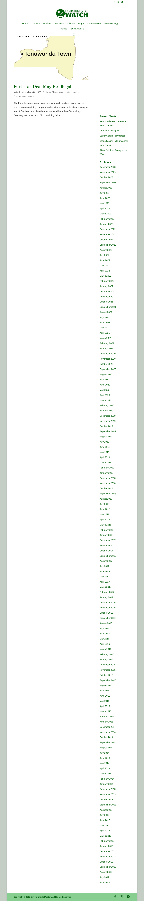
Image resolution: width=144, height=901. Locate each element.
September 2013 (108, 805)
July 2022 (104, 255)
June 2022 (105, 260)
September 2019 (108, 431)
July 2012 (104, 877)
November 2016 (108, 607)
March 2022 (105, 276)
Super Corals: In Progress (112, 136)
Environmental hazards (24, 96)
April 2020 (105, 395)
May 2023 (104, 203)
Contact (36, 24)
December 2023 (108, 167)
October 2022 (106, 239)
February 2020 (107, 405)
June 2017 (105, 571)
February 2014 (107, 779)
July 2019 (104, 442)
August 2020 (106, 374)
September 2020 (108, 369)
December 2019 (108, 416)
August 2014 (106, 747)
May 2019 (104, 452)
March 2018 (105, 525)
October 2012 (106, 862)
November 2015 (108, 670)
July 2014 (104, 753)
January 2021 (106, 348)
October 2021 (106, 302)
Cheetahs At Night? (109, 130)
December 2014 (108, 727)
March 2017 (105, 587)
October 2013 (106, 799)
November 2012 (108, 856)
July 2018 (104, 504)
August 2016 (106, 623)
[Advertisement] (121, 55)
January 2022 (106, 286)
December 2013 (108, 789)
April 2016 (105, 644)
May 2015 (104, 701)
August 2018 (106, 499)
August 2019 (106, 436)
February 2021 (107, 343)
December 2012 (108, 851)
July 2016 (104, 628)
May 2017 (104, 576)
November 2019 (108, 421)
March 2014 (105, 773)
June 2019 (105, 447)
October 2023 (106, 177)
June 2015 (105, 696)
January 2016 (106, 659)
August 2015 (106, 685)
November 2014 (108, 732)
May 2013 (104, 825)
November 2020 (108, 359)
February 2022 (107, 281)
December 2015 (108, 664)
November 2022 (108, 234)
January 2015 (106, 722)
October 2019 (106, 426)
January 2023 (106, 224)
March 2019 (105, 462)
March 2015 (105, 711)
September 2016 (108, 618)
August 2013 (106, 810)
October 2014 (106, 737)
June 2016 (105, 633)
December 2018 (108, 478)
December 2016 (108, 602)
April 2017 (105, 582)
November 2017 (108, 545)
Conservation (94, 24)
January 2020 (106, 410)
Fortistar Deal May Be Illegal (42, 86)
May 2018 (104, 514)
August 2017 (106, 561)
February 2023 (107, 219)
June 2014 (105, 758)
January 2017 (106, 597)
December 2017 (108, 540)
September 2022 (108, 245)
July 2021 (104, 317)
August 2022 (106, 250)
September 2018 (108, 493)
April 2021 (105, 333)
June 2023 (105, 198)
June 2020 (105, 385)
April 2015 (105, 706)
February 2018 (107, 530)
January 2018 (106, 535)
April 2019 (105, 457)
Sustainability (77, 29)
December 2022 (108, 229)
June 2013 (105, 820)
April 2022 (105, 271)
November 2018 (108, 483)
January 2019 (106, 473)
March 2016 (105, 649)
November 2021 (108, 296)
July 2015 (104, 690)
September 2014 (108, 742)
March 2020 (105, 400)
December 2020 (108, 353)
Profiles (47, 24)
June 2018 (105, 509)
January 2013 (106, 846)
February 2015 (107, 716)
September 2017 (108, 556)
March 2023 (105, 213)
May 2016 (104, 639)
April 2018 (105, 519)
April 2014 (105, 768)
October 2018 (106, 488)
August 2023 (106, 188)
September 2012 (108, 867)
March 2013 (105, 836)
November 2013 (108, 794)
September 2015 (108, 680)
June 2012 (105, 882)
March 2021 (105, 338)
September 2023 (108, 182)
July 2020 (104, 379)
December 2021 (108, 291)
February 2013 (107, 841)
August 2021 (106, 312)
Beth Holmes (22, 92)
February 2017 (107, 592)
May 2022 (104, 265)
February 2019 (107, 467)
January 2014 (106, 784)
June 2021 (105, 322)
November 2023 (108, 172)
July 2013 (104, 815)
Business (59, 24)
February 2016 (107, 654)
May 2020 (104, 390)
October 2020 (106, 364)
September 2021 (108, 307)
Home (25, 24)
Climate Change (76, 24)
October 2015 (106, 675)
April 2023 (105, 208)
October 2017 (106, 550)
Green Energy (111, 24)
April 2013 (105, 830)
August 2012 (106, 872)
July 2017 (104, 566)
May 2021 (104, 327)
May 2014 (104, 763)
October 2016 (106, 613)
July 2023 (104, 193)
